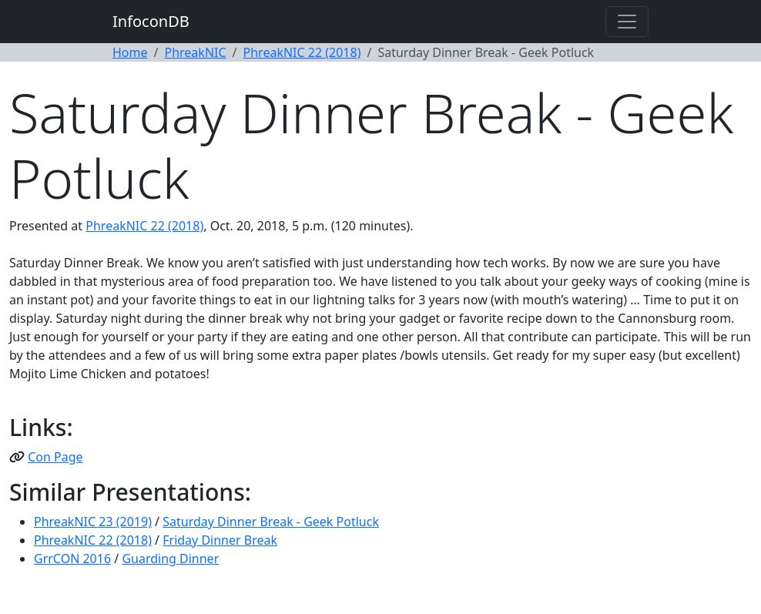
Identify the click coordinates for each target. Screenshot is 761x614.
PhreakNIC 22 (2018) (302, 52)
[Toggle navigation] (627, 21)
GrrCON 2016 (72, 558)
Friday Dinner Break (220, 540)
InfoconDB (150, 21)
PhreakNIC (195, 52)
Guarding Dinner (170, 558)
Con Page (55, 456)
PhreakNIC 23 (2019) (93, 521)
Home (130, 52)
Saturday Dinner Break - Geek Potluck (271, 521)
